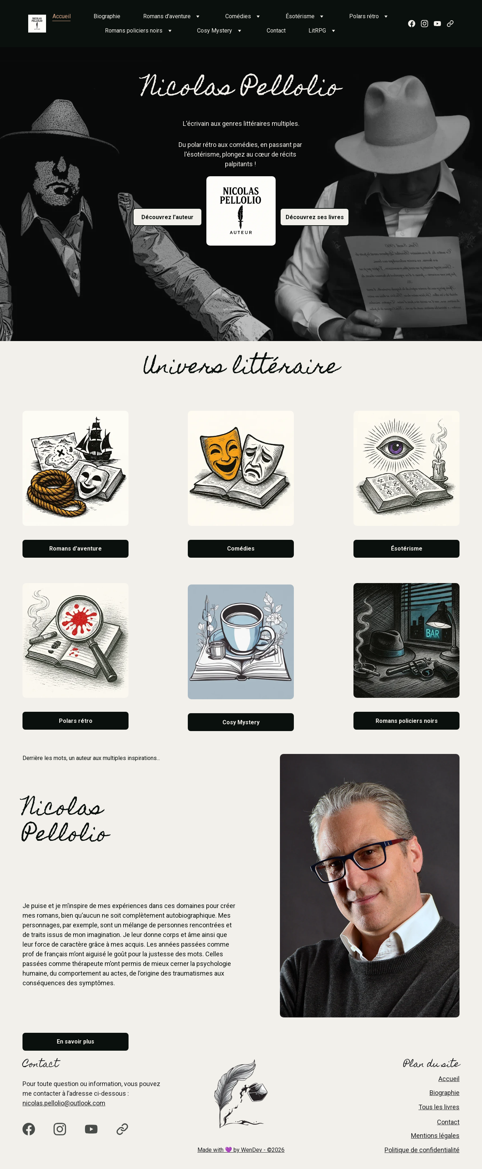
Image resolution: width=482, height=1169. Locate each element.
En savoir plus (75, 1041)
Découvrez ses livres (315, 217)
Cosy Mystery (214, 30)
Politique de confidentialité (422, 1150)
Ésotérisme (300, 16)
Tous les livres (439, 1107)
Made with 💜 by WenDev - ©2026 (241, 1149)
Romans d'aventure (167, 16)
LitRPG (317, 30)
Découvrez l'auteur (167, 217)
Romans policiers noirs (133, 30)
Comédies (238, 16)
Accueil (61, 16)
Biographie (107, 16)
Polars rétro (364, 16)
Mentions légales (435, 1135)
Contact (276, 30)
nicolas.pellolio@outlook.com (63, 1103)
